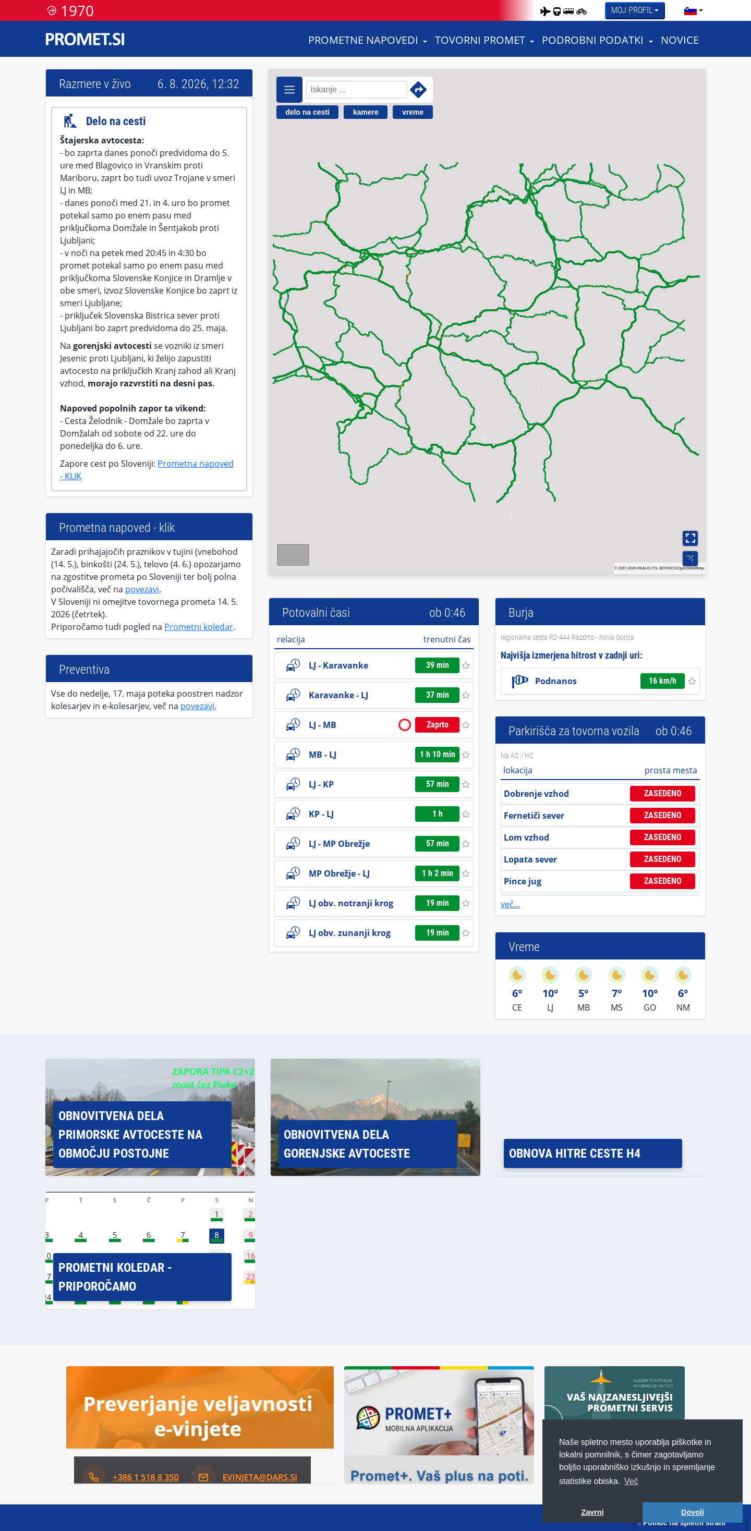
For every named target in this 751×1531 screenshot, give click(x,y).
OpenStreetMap (690, 568)
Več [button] (631, 1481)
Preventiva (84, 669)
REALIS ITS (647, 568)
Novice (680, 40)
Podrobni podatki (593, 40)
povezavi (142, 589)
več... (510, 904)
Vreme (524, 947)
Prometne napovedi (363, 40)
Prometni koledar (198, 627)
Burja (521, 612)
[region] (487, 321)
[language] (690, 10)
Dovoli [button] (692, 1512)
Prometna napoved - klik (117, 527)
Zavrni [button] (592, 1512)
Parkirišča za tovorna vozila (573, 731)
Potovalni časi (316, 612)
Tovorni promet (480, 40)
